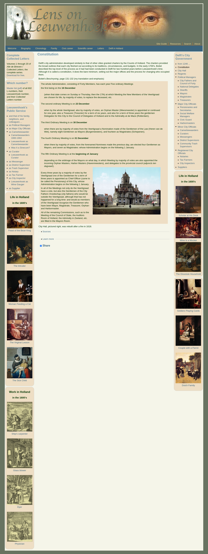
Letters (100, 48)
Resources (175, 44)
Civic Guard (186, 119)
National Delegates (189, 86)
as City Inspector (17, 178)
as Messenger (16, 161)
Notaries (184, 156)
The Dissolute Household (188, 274)
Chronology (40, 48)
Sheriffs (183, 90)
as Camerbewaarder (19, 132)
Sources (47, 231)
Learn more (48, 239)
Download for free (15, 75)
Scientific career (85, 48)
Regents (182, 74)
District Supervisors (189, 140)
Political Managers (187, 77)
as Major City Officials (20, 128)
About (197, 44)
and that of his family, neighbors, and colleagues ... (19, 119)
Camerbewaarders (189, 130)
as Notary (13, 171)
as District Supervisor (19, 165)
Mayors (183, 93)
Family (54, 48)
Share (45, 246)
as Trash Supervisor (19, 168)
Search (187, 44)
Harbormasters (187, 123)
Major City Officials (187, 104)
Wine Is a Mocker (188, 240)
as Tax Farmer (16, 175)
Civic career (67, 48)
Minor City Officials (187, 127)
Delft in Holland (116, 48)
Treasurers (185, 100)
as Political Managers (19, 125)
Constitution (183, 67)
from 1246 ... (184, 64)
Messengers (186, 137)
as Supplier (14, 188)
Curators (184, 133)
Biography (26, 48)
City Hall (182, 70)
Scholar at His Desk (188, 215)
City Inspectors (187, 163)
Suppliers (182, 167)
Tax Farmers (186, 160)
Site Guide (161, 44)
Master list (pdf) (14, 88)
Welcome (12, 48)
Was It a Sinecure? (20, 147)
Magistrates (186, 96)
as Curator (14, 151)
